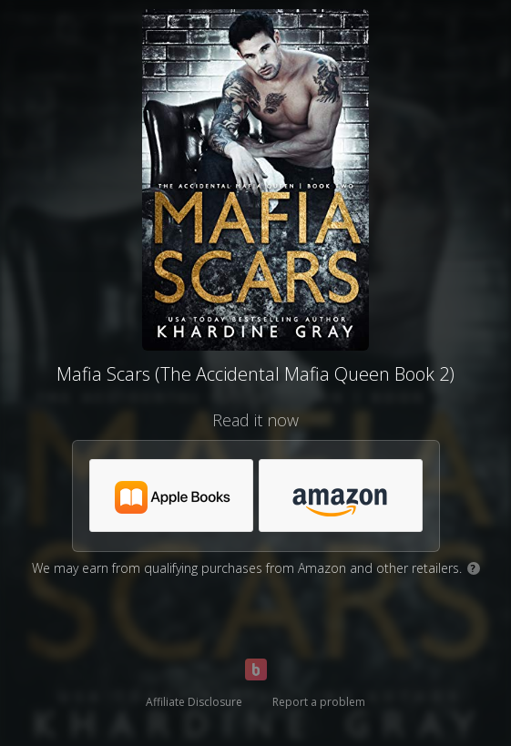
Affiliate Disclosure (194, 702)
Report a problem (318, 702)
